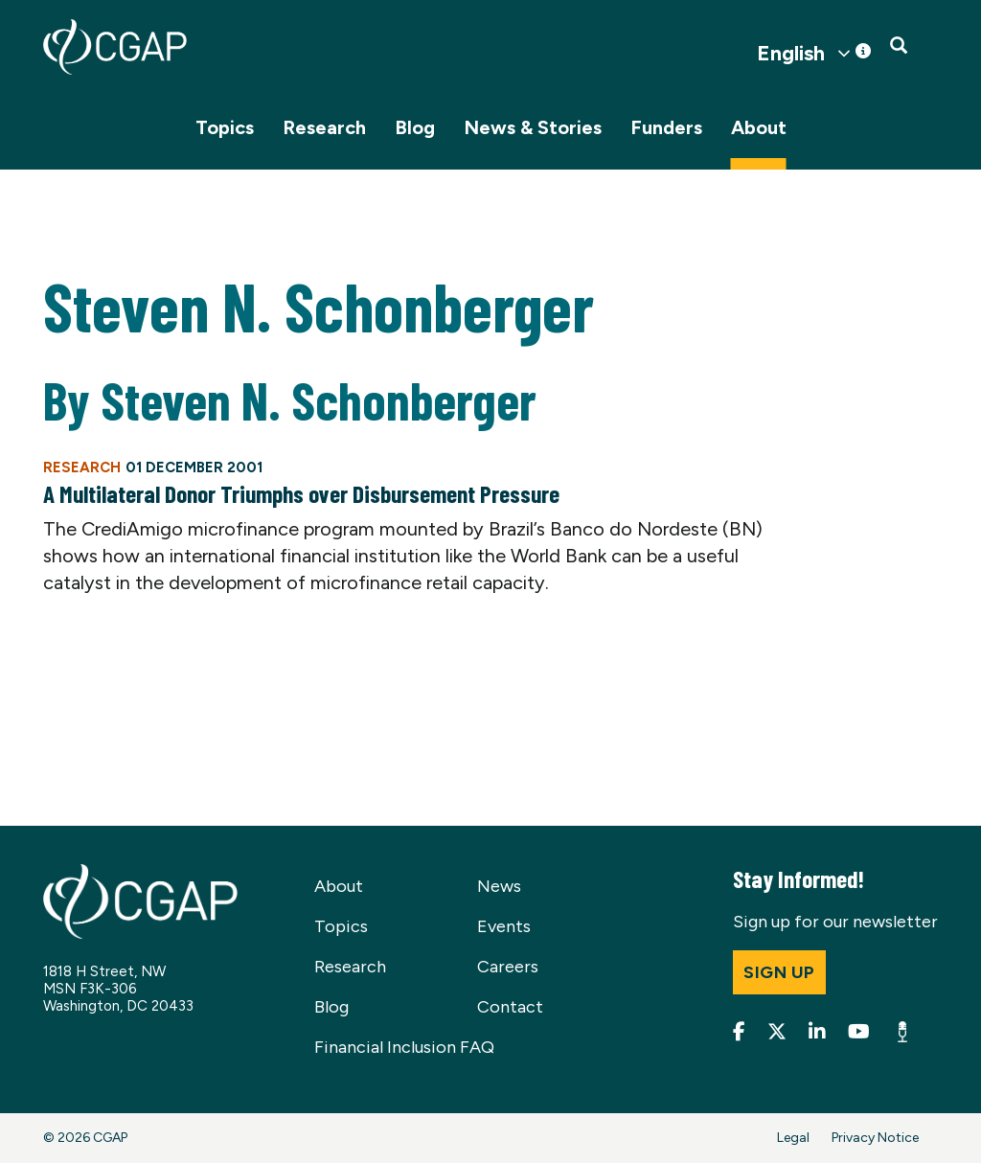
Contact (510, 1006)
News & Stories (533, 127)
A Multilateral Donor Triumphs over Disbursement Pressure (301, 493)
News (499, 886)
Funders (666, 127)
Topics (224, 127)
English (791, 53)
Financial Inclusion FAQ (404, 1047)
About (759, 127)
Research (324, 127)
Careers (507, 966)
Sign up (779, 972)
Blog (415, 127)
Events (504, 926)
